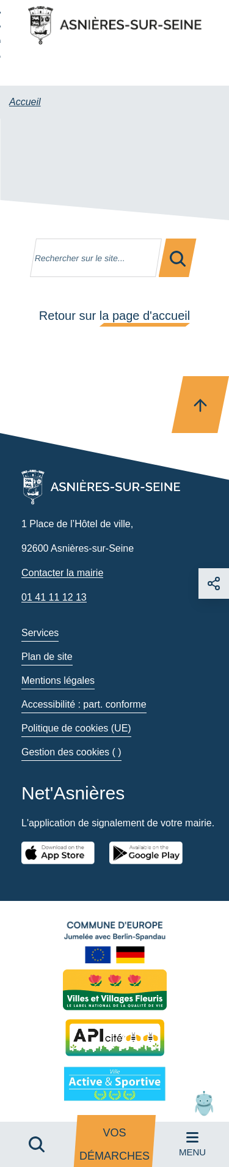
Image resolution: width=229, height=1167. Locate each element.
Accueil (25, 102)
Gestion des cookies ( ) (71, 752)
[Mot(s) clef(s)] (96, 258)
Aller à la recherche (0, 32)
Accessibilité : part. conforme (84, 704)
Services (40, 632)
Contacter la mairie (62, 573)
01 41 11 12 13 (54, 597)
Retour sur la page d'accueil (114, 315)
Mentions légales (58, 680)
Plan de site (47, 656)
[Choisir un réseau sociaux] (213, 583)
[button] (204, 1102)
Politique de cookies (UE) (76, 728)
